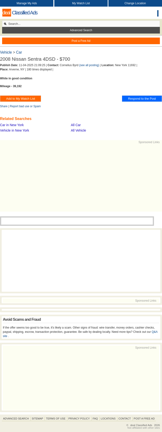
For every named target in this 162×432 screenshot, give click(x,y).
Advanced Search (81, 30)
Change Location (135, 3)
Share (4, 106)
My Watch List (81, 3)
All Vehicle (78, 130)
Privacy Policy (79, 418)
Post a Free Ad (81, 41)
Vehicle (6, 52)
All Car (76, 125)
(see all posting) (89, 65)
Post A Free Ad (144, 418)
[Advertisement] (72, 177)
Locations (108, 418)
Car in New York (12, 125)
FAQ (95, 418)
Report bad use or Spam (25, 106)
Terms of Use (56, 418)
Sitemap (37, 418)
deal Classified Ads (141, 425)
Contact (125, 418)
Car (19, 52)
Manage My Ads (27, 3)
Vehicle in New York (14, 130)
